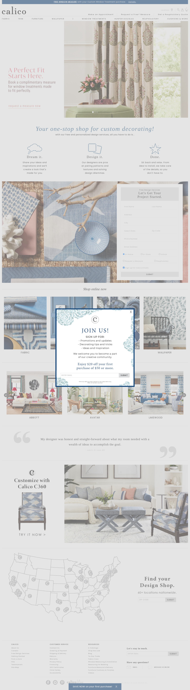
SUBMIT (124, 375)
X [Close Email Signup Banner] (131, 312)
